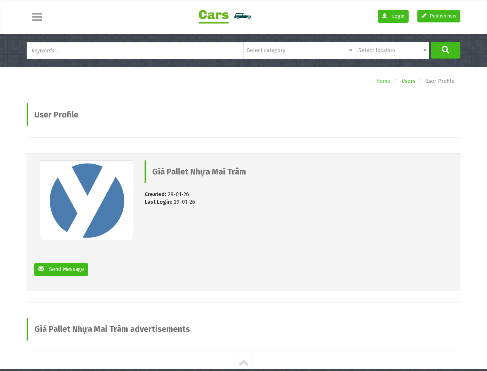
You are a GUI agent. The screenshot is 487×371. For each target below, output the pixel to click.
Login (393, 16)
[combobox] (299, 50)
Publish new (439, 16)
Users (408, 81)
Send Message (61, 269)
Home (383, 81)
